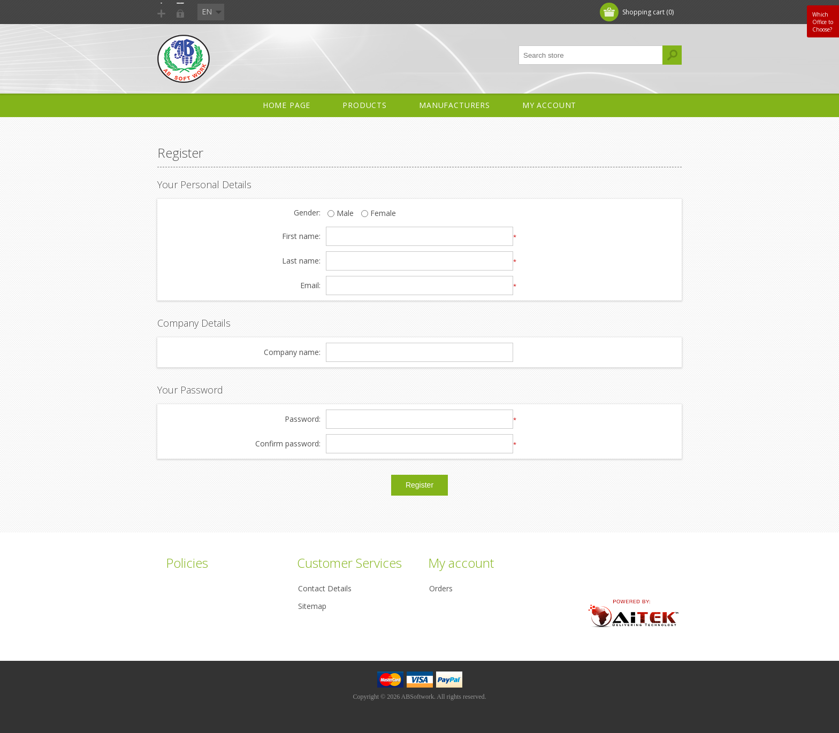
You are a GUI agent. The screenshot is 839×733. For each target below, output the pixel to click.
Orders (441, 588)
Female (375, 213)
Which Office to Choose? (822, 22)
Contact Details (325, 588)
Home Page (287, 105)
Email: (310, 285)
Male (341, 213)
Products (364, 105)
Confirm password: (288, 444)
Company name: (292, 352)
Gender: (307, 213)
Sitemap (312, 606)
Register (182, 12)
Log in (226, 12)
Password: (303, 419)
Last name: (301, 261)
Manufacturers (454, 105)
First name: (301, 236)
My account (549, 105)
